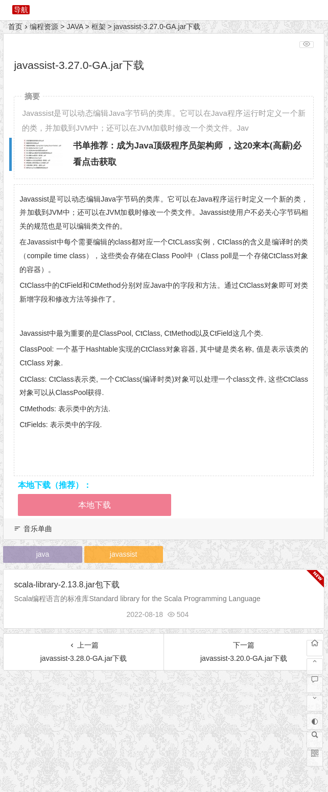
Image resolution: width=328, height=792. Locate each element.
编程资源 (44, 26)
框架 (98, 26)
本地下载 (94, 505)
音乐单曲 (38, 529)
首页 (15, 26)
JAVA (74, 26)
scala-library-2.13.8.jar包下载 (66, 584)
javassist (123, 554)
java (43, 554)
